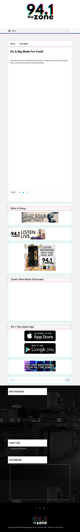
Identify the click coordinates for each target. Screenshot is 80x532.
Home (12, 44)
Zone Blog (23, 44)
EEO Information (42, 527)
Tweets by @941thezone (18, 448)
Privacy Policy (59, 527)
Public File (51, 527)
